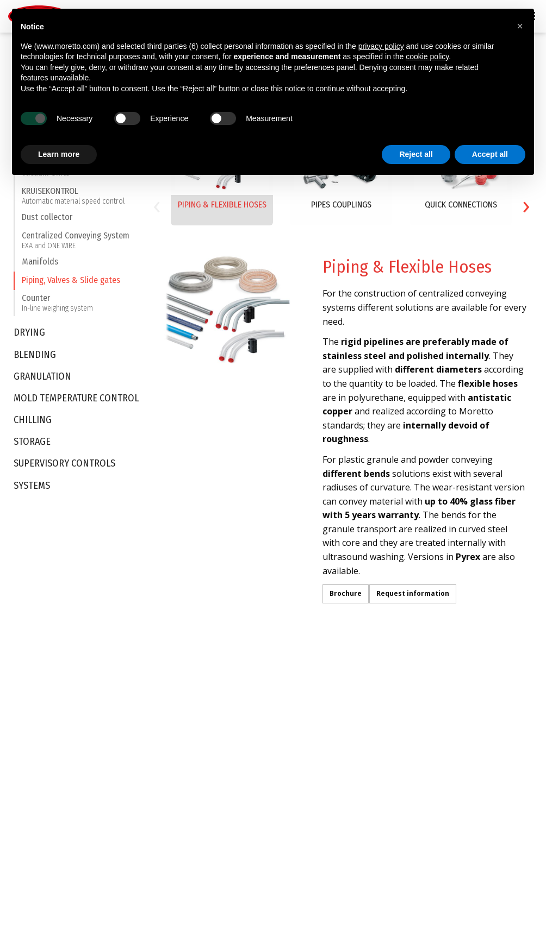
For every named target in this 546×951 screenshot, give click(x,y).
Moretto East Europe (315, 724)
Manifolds (40, 266)
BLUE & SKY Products (42, 710)
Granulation (42, 380)
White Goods (211, 778)
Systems (32, 489)
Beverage (206, 710)
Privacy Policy (38, 928)
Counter (57, 307)
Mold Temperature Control (76, 402)
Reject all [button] (415, 154)
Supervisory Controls (64, 468)
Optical (201, 749)
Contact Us (299, 842)
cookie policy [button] (427, 56)
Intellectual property (41, 696)
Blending (35, 358)
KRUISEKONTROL (73, 200)
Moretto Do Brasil (309, 766)
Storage (32, 446)
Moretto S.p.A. (304, 696)
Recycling (205, 859)
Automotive (209, 696)
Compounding (213, 873)
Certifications (30, 724)
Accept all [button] (490, 154)
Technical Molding (219, 805)
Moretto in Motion (37, 766)
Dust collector (47, 221)
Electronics (208, 792)
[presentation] (156, 204)
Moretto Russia (306, 808)
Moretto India (303, 794)
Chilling (33, 424)
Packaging (207, 764)
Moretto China (304, 780)
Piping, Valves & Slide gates (71, 284)
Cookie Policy (101, 928)
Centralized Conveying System (75, 244)
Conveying (116, 696)
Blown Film (207, 845)
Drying (29, 337)
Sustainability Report (42, 738)
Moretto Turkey (306, 738)
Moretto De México (312, 822)
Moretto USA (301, 752)
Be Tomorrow (30, 752)
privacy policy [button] (381, 46)
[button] (520, 26)
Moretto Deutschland (316, 710)
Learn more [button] (58, 154)
